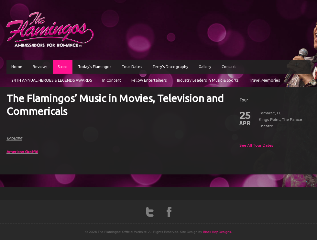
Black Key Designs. (217, 232)
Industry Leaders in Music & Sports (207, 80)
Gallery (205, 67)
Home (16, 67)
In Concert (111, 80)
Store (63, 67)
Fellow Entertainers (149, 80)
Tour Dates (132, 67)
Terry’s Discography (170, 67)
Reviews (40, 67)
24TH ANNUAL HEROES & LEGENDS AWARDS (51, 80)
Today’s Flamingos (94, 67)
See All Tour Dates (256, 145)
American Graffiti (22, 151)
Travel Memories (264, 80)
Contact (229, 67)
